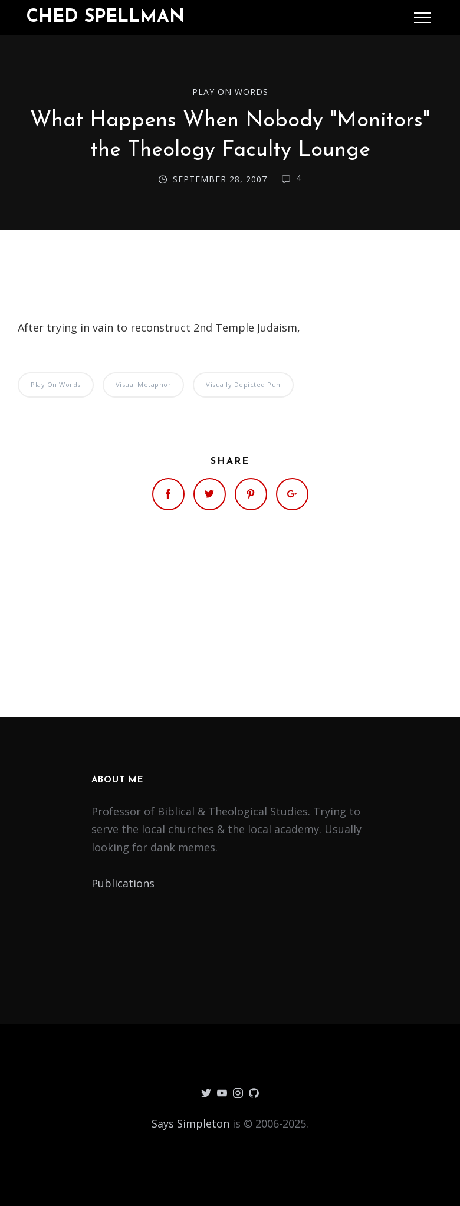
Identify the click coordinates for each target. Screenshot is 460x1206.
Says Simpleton (190, 1123)
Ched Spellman (106, 17)
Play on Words (230, 91)
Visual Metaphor (144, 384)
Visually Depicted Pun (243, 384)
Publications (123, 883)
